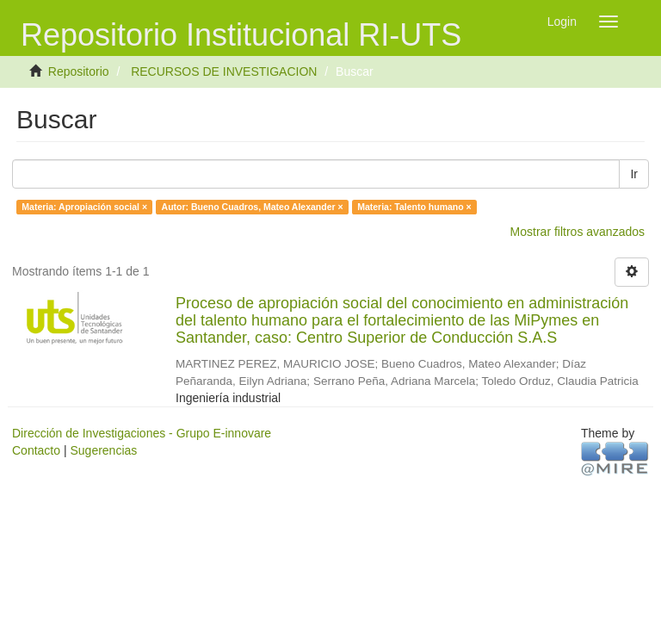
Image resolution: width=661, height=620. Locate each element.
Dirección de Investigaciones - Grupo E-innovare (141, 433)
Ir (634, 174)
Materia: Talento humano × (414, 207)
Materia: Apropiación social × (84, 207)
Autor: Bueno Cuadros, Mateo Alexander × (252, 207)
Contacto (36, 450)
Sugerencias (103, 450)
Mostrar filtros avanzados (577, 232)
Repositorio (78, 71)
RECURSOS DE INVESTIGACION (224, 71)
